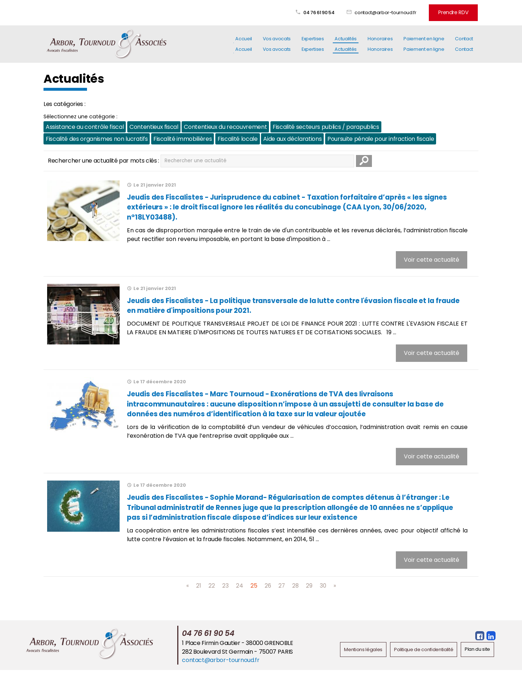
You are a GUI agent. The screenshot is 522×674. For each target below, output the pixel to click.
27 (281, 589)
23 (224, 589)
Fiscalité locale (237, 138)
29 (309, 589)
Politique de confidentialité (423, 653)
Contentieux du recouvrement (225, 126)
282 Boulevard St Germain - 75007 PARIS (237, 655)
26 (267, 589)
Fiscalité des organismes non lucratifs (97, 138)
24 (239, 589)
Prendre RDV (455, 12)
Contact (464, 43)
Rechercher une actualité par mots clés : (103, 160)
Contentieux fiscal (153, 126)
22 (211, 589)
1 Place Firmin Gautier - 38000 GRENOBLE (237, 647)
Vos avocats (277, 43)
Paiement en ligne (423, 43)
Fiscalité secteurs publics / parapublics (325, 126)
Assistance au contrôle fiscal (85, 126)
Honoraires (380, 43)
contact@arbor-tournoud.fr (389, 12)
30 (323, 589)
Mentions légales (363, 653)
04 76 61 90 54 (322, 12)
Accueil (243, 43)
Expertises (313, 43)
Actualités (345, 43)
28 (295, 589)
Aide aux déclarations (292, 138)
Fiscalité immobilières (182, 138)
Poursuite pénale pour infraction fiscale (380, 138)
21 (197, 589)
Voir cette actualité (431, 260)
